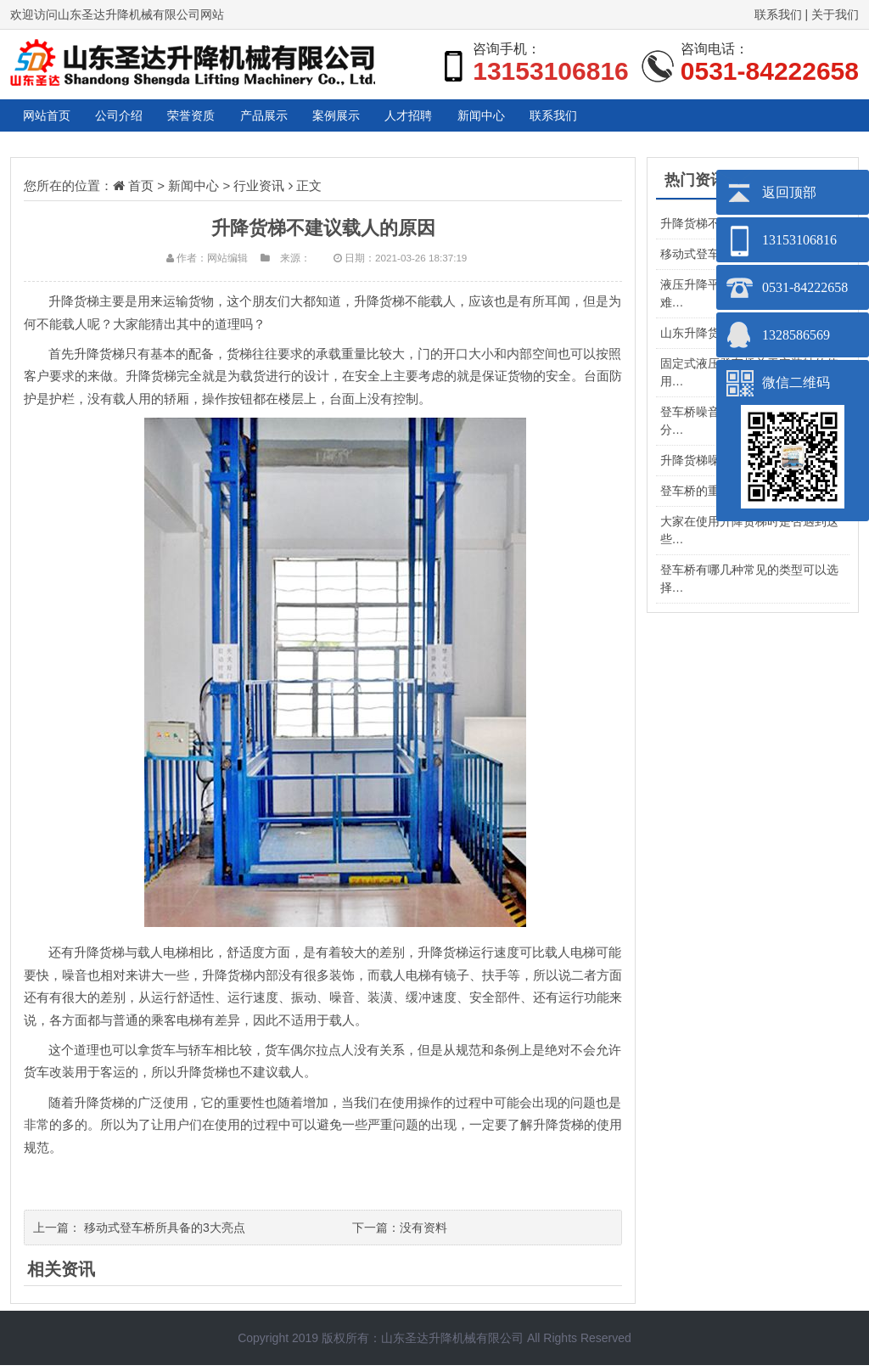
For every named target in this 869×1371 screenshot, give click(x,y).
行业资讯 (258, 191)
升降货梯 (99, 360)
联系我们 (778, 14)
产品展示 (378, 118)
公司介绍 (168, 118)
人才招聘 (589, 118)
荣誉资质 (273, 118)
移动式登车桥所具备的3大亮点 (164, 1233)
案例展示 (484, 118)
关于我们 (835, 14)
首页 (141, 191)
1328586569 (796, 335)
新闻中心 (694, 118)
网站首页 (63, 118)
